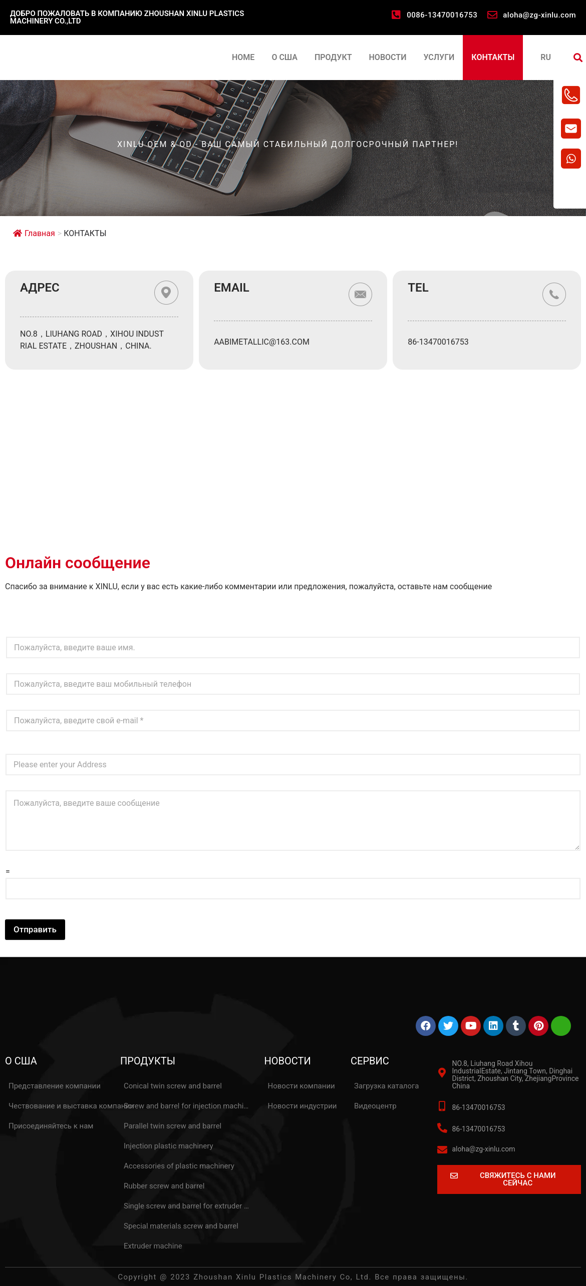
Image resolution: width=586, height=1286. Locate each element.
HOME (243, 57)
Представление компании (55, 1085)
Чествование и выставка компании (71, 1105)
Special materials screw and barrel (181, 1225)
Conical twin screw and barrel (173, 1085)
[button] (577, 58)
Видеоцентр (375, 1105)
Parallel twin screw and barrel (172, 1125)
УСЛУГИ (438, 57)
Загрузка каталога (386, 1085)
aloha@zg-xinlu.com (539, 15)
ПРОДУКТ (333, 57)
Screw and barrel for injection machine (188, 1105)
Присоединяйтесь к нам (51, 1125)
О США (284, 57)
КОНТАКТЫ (492, 57)
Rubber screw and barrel (164, 1185)
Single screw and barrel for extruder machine (188, 1205)
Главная (34, 233)
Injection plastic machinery (168, 1145)
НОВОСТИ (388, 57)
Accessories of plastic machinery (179, 1165)
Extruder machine (153, 1245)
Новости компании (301, 1085)
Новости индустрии (302, 1105)
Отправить (35, 929)
